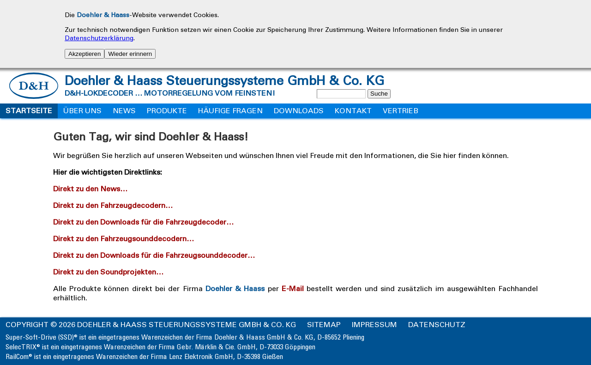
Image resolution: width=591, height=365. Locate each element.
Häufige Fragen (230, 110)
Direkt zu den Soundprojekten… (110, 272)
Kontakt (353, 110)
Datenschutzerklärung (99, 38)
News (124, 110)
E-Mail (292, 288)
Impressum (374, 324)
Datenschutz (436, 324)
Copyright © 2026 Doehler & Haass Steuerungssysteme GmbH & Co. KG (151, 324)
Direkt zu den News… (92, 188)
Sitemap (324, 324)
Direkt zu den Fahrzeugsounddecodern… (125, 238)
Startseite (29, 110)
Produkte (167, 110)
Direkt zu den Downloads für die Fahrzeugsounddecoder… (156, 255)
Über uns (82, 110)
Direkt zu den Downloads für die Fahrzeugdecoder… (145, 222)
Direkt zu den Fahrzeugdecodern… (115, 205)
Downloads (299, 110)
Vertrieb (400, 110)
